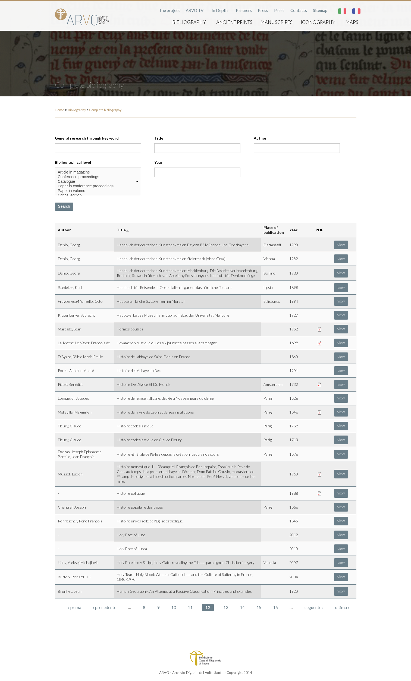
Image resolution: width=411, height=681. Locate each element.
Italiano (342, 11)
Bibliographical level (73, 162)
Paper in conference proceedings (98, 186)
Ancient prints (234, 22)
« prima (74, 607)
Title (158, 138)
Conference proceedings (98, 177)
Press (263, 10)
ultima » (342, 607)
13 (225, 607)
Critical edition (98, 195)
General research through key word (87, 138)
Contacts (298, 10)
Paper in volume (98, 190)
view (341, 244)
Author (260, 138)
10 (173, 607)
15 (258, 607)
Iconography (318, 22)
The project (169, 10)
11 (190, 607)
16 (275, 607)
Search (64, 206)
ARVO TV (194, 10)
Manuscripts (277, 22)
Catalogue (98, 181)
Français (356, 11)
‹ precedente (104, 607)
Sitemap (320, 10)
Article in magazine (98, 172)
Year (158, 162)
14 (242, 607)
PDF (319, 230)
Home (59, 110)
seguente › (314, 607)
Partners (244, 10)
